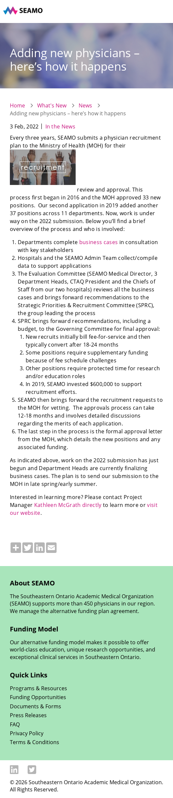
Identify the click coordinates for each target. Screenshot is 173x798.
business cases (98, 242)
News (85, 105)
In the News (60, 126)
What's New (51, 105)
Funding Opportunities (38, 697)
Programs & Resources (38, 688)
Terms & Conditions (34, 742)
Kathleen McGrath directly (68, 505)
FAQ (15, 724)
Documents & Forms (35, 706)
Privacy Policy (26, 733)
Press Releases (28, 715)
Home (17, 105)
